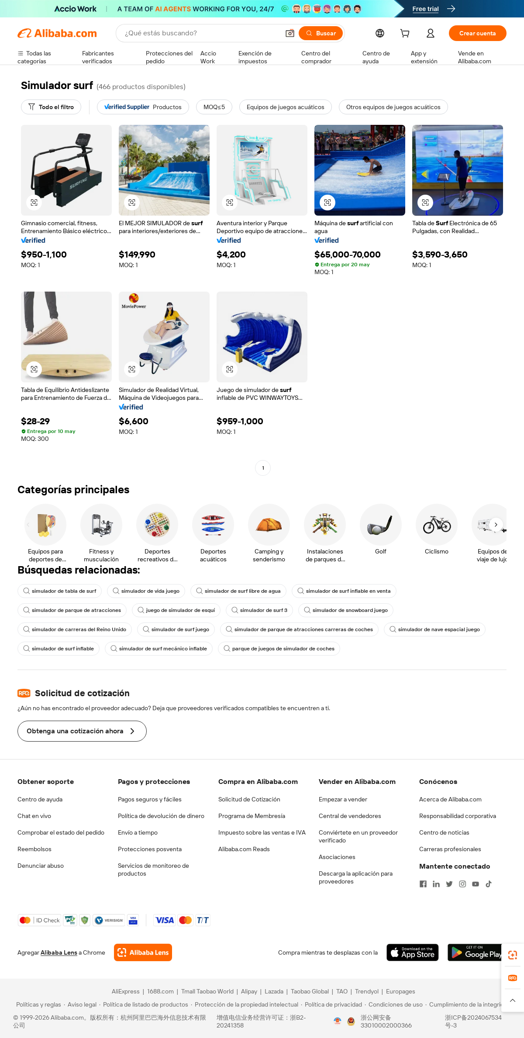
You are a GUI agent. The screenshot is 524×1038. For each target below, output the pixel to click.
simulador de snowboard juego (346, 610)
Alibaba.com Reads (244, 849)
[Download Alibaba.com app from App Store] (412, 952)
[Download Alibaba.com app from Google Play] (477, 952)
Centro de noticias (444, 832)
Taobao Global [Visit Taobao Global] (310, 991)
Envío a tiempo (138, 832)
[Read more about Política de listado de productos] (143, 1004)
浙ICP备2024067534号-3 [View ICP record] (473, 1021)
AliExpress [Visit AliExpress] (126, 991)
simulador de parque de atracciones (72, 610)
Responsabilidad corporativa (457, 815)
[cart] (406, 34)
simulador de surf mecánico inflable (158, 648)
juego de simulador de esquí (176, 610)
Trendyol (367, 991)
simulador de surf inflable (58, 648)
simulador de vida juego (146, 591)
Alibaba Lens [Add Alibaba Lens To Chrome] (59, 952)
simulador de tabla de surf (59, 591)
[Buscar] (321, 33)
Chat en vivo (34, 815)
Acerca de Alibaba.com (450, 799)
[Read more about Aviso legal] (80, 1004)
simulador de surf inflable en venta (344, 591)
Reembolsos (34, 849)
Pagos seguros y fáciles (150, 799)
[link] (512, 955)
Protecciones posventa (150, 849)
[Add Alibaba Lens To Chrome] (143, 952)
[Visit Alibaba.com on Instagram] (462, 884)
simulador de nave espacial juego (435, 629)
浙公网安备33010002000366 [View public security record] (386, 1021)
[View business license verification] (337, 1021)
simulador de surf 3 (259, 610)
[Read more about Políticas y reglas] (37, 1004)
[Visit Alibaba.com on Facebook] (423, 884)
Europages (400, 991)
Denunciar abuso (40, 865)
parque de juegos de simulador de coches (279, 648)
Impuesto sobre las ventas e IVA (262, 832)
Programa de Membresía (251, 815)
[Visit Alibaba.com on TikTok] (489, 884)
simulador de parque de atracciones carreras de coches (299, 629)
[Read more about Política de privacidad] (331, 1004)
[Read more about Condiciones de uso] (394, 1004)
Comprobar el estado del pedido (60, 832)
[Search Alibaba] (201, 33)
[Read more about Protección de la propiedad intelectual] (244, 1004)
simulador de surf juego (176, 629)
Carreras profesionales (450, 849)
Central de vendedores (350, 815)
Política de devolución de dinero (161, 815)
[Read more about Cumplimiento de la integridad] (467, 1004)
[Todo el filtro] (51, 107)
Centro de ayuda (39, 799)
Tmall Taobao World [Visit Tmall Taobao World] (207, 991)
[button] (290, 33)
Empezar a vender (343, 799)
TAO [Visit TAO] (342, 991)
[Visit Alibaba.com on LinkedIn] (436, 884)
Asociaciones (337, 856)
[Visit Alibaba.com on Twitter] (449, 884)
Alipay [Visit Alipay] (249, 991)
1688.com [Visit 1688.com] (160, 991)
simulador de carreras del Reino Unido (74, 629)
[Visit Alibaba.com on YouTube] (475, 884)
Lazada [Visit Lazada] (274, 991)
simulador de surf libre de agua (238, 591)
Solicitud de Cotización (249, 799)
